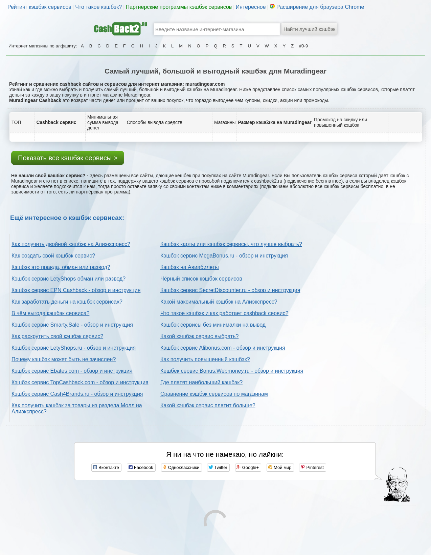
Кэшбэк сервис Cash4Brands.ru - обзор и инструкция (77, 394)
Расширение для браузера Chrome (320, 7)
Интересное (251, 7)
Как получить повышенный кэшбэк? (205, 359)
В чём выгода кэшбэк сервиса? (50, 313)
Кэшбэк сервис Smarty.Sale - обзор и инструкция (72, 325)
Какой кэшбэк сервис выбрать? (199, 336)
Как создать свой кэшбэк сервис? (53, 256)
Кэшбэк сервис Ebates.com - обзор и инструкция (72, 371)
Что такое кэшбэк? (98, 7)
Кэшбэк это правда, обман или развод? (61, 267)
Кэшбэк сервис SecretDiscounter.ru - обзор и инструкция (230, 290)
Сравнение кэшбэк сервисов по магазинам (214, 394)
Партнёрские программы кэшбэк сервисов (179, 7)
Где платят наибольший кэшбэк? (201, 382)
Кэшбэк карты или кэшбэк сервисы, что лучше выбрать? (231, 244)
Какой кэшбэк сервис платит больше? (207, 405)
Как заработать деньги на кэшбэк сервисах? (67, 302)
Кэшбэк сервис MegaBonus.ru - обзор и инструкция (224, 256)
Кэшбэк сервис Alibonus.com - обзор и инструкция (222, 348)
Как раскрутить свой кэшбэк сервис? (57, 336)
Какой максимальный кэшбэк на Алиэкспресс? (218, 302)
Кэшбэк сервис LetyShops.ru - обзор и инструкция (74, 348)
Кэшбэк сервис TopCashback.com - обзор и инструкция (80, 382)
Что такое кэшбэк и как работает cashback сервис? (224, 313)
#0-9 (303, 45)
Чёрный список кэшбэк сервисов (201, 279)
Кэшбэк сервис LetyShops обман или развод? (69, 279)
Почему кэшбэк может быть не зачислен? (64, 359)
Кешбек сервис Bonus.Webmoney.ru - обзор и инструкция (231, 371)
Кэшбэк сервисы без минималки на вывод (213, 325)
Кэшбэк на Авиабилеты (189, 267)
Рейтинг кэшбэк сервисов (39, 7)
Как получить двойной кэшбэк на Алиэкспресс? (71, 244)
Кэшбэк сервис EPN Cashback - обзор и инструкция (76, 290)
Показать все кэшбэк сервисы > (67, 158)
